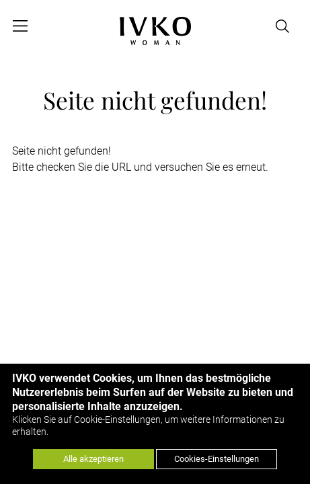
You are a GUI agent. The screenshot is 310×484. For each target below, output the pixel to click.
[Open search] (283, 26)
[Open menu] (20, 26)
